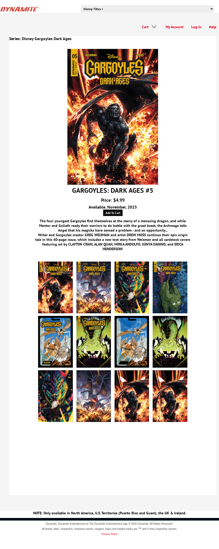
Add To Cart (112, 213)
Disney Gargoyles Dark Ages (47, 38)
